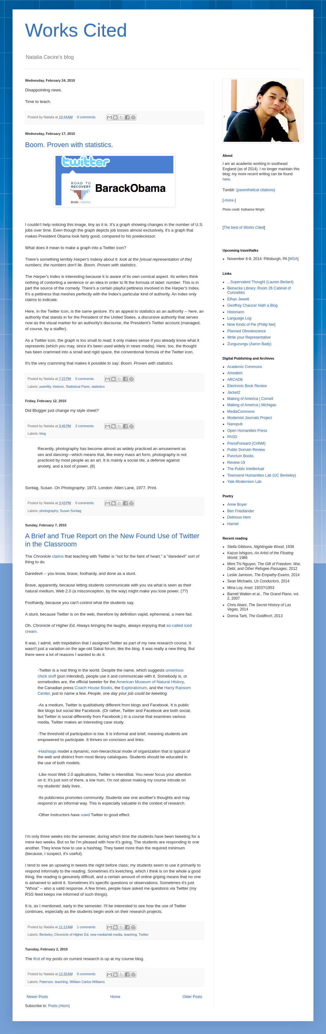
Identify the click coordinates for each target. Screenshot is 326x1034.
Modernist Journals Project (249, 418)
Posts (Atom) (59, 1006)
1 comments (86, 927)
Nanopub (235, 424)
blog (42, 433)
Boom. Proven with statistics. (69, 145)
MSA (293, 259)
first (36, 958)
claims (58, 556)
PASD (232, 437)
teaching (130, 934)
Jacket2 (233, 392)
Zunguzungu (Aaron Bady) (249, 344)
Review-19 (236, 462)
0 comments (86, 117)
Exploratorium (134, 687)
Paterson (46, 982)
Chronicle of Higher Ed (71, 934)
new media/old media (106, 934)
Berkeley (45, 934)
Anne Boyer (237, 504)
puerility (45, 386)
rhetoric (58, 386)
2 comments (84, 426)
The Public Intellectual (245, 469)
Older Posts (192, 997)
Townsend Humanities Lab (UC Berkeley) (261, 475)
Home (115, 997)
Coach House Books (93, 687)
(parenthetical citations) (255, 190)
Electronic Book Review (247, 386)
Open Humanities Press (247, 430)
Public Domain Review (246, 450)
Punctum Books (240, 456)
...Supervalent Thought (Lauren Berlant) (260, 282)
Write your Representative (249, 337)
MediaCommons (241, 411)
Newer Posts (37, 997)
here (226, 179)
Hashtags (47, 751)
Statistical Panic (78, 386)
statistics (98, 386)
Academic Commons (244, 367)
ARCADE (235, 379)
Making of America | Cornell (250, 399)
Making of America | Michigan (251, 405)
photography (48, 511)
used (85, 814)
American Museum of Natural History (149, 681)
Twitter (144, 934)
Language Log (239, 318)
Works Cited (76, 30)
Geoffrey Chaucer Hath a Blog (252, 305)
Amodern (235, 373)
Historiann (235, 312)
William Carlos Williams (87, 982)
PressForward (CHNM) (246, 443)
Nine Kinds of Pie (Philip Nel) (251, 324)
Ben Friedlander (240, 511)
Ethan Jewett (238, 299)
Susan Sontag (70, 511)
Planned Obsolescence (246, 331)
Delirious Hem (239, 517)
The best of (243, 227)
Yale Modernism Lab (244, 481)
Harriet (233, 524)
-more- (228, 200)
